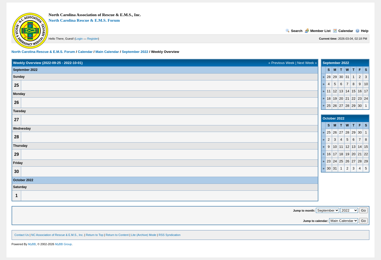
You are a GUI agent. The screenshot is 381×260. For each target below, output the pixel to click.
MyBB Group (63, 244)
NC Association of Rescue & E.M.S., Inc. (57, 234)
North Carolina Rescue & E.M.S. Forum (84, 20)
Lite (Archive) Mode (143, 234)
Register (92, 38)
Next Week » (307, 63)
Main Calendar (107, 52)
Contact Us (22, 234)
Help (361, 31)
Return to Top (94, 234)
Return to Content (117, 234)
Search (293, 31)
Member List (318, 31)
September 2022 (135, 52)
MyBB (32, 244)
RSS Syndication (169, 234)
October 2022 (333, 118)
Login (79, 38)
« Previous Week (281, 63)
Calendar (343, 31)
